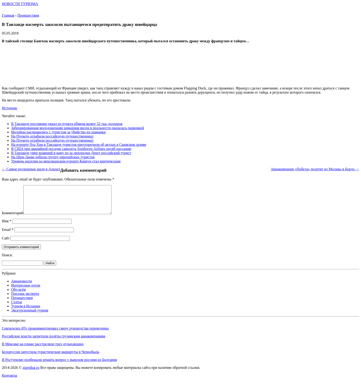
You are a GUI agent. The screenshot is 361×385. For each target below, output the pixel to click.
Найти (50, 268)
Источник (9, 108)
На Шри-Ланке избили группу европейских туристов (52, 157)
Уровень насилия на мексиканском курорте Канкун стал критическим (66, 161)
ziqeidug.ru (30, 373)
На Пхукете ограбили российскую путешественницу (52, 136)
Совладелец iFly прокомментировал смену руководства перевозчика (55, 334)
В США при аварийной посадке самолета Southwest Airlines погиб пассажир (71, 149)
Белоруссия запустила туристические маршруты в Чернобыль (50, 357)
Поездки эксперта (25, 299)
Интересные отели (25, 291)
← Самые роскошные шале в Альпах (31, 169)
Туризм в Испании (25, 312)
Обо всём (18, 295)
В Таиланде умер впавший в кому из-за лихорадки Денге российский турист (71, 153)
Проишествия (22, 303)
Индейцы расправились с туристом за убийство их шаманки (58, 132)
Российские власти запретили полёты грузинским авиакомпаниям (53, 342)
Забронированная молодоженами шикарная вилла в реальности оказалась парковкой (77, 128)
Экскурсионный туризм (29, 316)
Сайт (5, 244)
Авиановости (21, 287)
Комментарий (12, 218)
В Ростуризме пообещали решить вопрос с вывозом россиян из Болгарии (59, 365)
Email (7, 235)
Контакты (9, 381)
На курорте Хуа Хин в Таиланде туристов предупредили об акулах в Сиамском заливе (78, 145)
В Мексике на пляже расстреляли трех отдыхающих (43, 349)
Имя (6, 227)
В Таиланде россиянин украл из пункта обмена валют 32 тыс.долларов (66, 124)
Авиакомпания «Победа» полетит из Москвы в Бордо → (315, 169)
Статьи (16, 307)
